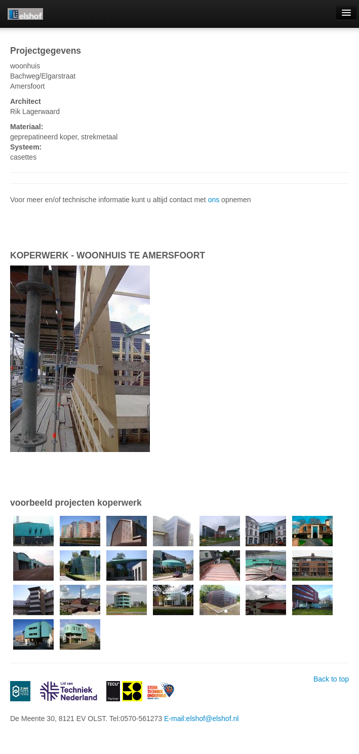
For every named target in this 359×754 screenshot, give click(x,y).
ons (214, 200)
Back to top (331, 679)
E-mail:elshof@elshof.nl (201, 718)
